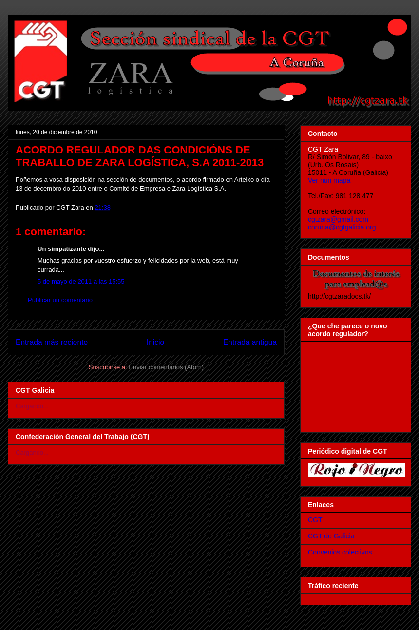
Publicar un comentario (60, 300)
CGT (315, 520)
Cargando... (32, 406)
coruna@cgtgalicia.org (342, 227)
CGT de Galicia (331, 536)
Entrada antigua (250, 342)
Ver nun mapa (329, 180)
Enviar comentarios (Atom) (166, 367)
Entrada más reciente (52, 342)
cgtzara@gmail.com (338, 219)
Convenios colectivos (340, 552)
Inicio (155, 342)
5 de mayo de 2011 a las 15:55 (81, 281)
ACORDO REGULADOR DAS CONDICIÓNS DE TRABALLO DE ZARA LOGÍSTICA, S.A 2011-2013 (140, 156)
